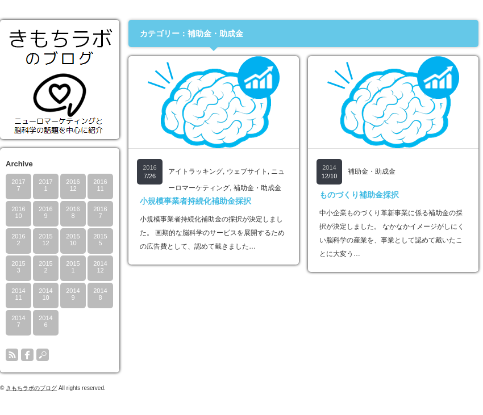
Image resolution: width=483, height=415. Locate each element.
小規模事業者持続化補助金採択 (195, 201)
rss (12, 355)
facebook (27, 355)
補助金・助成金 (257, 188)
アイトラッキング (195, 171)
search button (42, 355)
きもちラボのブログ (31, 388)
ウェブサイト (247, 171)
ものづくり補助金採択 (359, 194)
